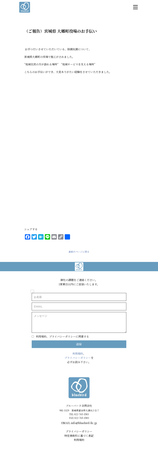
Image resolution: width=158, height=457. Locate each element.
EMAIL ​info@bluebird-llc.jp (79, 423)
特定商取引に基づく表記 (79, 436)
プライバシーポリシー (77, 358)
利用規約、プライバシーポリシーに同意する (62, 336)
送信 (79, 344)
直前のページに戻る (79, 251)
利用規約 (77, 353)
